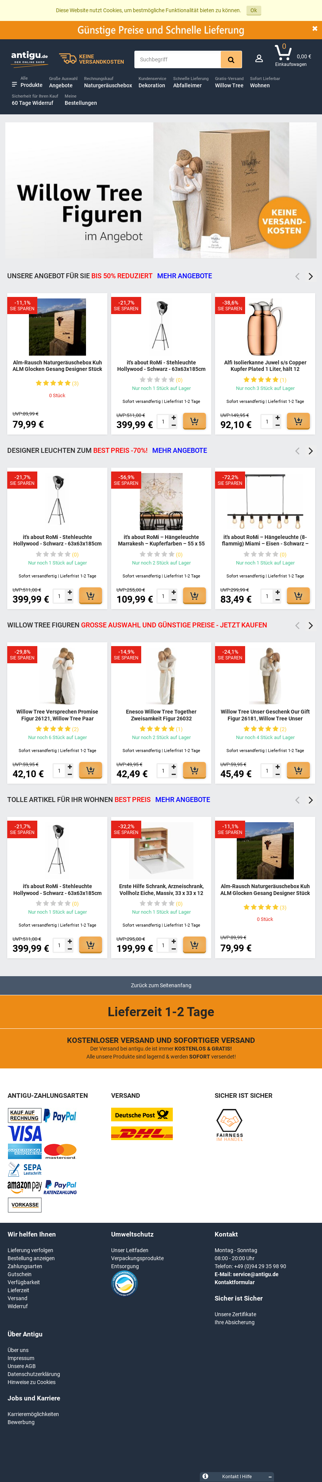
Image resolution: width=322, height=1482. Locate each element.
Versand (17, 1298)
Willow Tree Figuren (137, 625)
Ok (253, 10)
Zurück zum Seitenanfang (161, 985)
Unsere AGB (22, 1366)
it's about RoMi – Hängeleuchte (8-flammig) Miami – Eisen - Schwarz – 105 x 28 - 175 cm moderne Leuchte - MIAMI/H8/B (265, 547)
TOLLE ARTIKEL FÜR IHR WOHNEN (108, 800)
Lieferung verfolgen (30, 1250)
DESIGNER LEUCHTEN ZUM (107, 450)
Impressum (21, 1358)
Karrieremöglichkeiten (33, 1414)
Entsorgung (125, 1266)
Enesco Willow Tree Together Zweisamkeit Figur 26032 (161, 715)
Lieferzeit (18, 1290)
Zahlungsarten (25, 1266)
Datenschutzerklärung (34, 1374)
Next (311, 276)
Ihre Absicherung (235, 1322)
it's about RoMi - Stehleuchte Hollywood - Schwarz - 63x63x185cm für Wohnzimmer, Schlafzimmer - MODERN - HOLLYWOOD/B (161, 372)
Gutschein (20, 1274)
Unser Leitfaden (129, 1250)
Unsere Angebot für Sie (109, 276)
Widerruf (18, 1306)
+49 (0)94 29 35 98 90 (260, 1266)
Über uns (18, 1350)
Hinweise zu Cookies (32, 1382)
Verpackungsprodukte (137, 1258)
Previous (297, 276)
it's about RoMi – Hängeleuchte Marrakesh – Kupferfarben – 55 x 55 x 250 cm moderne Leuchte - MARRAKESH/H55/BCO (161, 547)
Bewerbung (21, 1422)
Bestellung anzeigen (31, 1258)
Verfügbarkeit (24, 1282)
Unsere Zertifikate (235, 1314)
